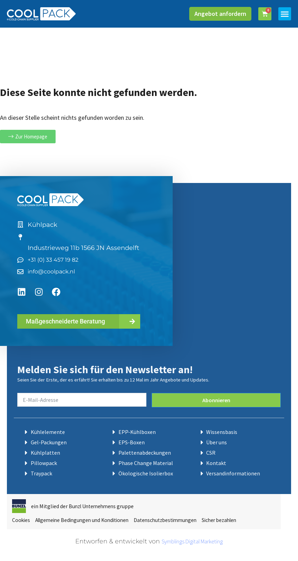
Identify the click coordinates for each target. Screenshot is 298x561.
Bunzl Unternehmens (94, 503)
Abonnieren (216, 397)
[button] (284, 13)
